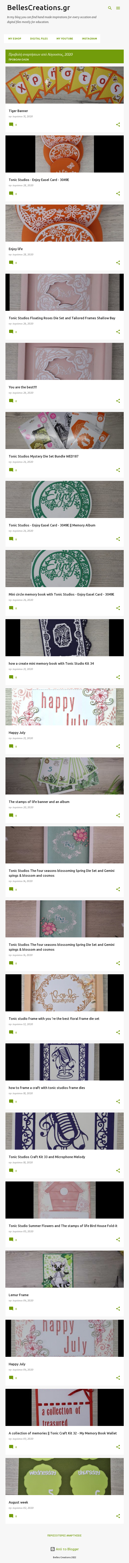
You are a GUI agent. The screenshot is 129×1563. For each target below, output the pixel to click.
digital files (37, 38)
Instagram (88, 38)
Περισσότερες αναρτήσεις (64, 1535)
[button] (118, 125)
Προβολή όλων (19, 59)
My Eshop (13, 38)
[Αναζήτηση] (110, 8)
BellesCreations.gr (38, 7)
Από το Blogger (64, 1549)
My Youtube (63, 38)
